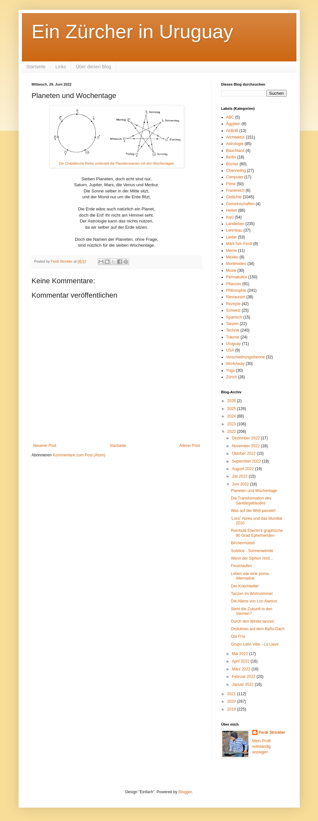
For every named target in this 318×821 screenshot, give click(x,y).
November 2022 (246, 446)
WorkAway (235, 363)
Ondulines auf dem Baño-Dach (257, 629)
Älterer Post (189, 445)
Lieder (231, 237)
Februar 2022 (244, 676)
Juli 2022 (240, 476)
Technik (233, 330)
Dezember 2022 (246, 438)
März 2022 (241, 669)
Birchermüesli (243, 543)
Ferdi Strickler (272, 732)
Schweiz (233, 310)
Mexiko (232, 257)
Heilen (231, 210)
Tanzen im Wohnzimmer (252, 593)
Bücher (232, 164)
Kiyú (230, 217)
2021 (232, 694)
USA (230, 350)
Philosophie (236, 290)
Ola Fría (238, 636)
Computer (234, 177)
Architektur (235, 137)
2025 (232, 408)
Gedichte (234, 197)
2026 (232, 401)
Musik (231, 270)
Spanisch (234, 317)
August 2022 (243, 469)
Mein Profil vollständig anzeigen (261, 746)
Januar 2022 (243, 684)
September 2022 (247, 461)
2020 (232, 701)
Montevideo (236, 263)
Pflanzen (234, 284)
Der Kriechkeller (245, 586)
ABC (230, 117)
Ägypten (233, 124)
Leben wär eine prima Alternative (249, 576)
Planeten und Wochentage (254, 490)
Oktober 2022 (244, 453)
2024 (232, 416)
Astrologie (234, 143)
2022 (232, 431)
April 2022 (241, 661)
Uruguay (233, 343)
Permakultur (236, 277)
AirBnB (232, 130)
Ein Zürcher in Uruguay (132, 31)
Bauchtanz (235, 150)
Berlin (231, 157)
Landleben (235, 224)
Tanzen (232, 323)
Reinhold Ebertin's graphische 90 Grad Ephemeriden (257, 532)
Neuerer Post (45, 445)
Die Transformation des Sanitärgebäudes (251, 500)
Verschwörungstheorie (245, 357)
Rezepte (233, 304)
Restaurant (235, 297)
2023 (232, 424)
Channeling (236, 170)
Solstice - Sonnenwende (252, 551)
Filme (231, 184)
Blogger (185, 792)
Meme (231, 250)
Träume (233, 337)
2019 (232, 709)
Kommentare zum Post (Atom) (79, 455)
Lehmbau (234, 230)
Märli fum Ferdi (239, 243)
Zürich (231, 377)
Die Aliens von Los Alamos (254, 601)
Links (61, 66)
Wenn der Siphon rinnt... (252, 558)
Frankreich (235, 190)
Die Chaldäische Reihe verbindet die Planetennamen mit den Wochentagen (116, 163)
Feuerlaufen (241, 566)
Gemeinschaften (240, 204)
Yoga (230, 370)
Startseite (36, 66)
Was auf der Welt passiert (253, 510)
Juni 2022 (241, 484)
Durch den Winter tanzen (252, 621)
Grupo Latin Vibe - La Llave (254, 644)
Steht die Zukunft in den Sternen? (251, 611)
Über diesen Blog (93, 66)
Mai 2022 (240, 653)
